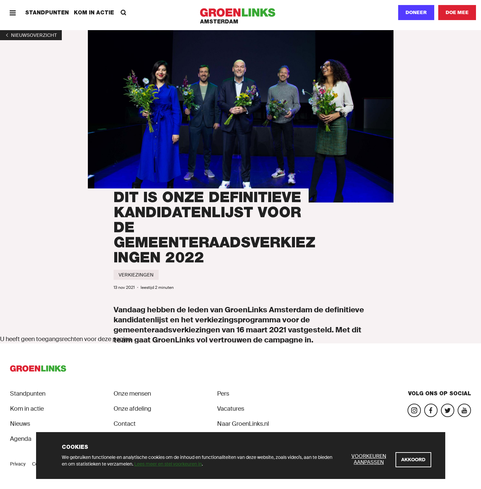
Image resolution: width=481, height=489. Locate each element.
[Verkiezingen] (136, 275)
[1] (31, 35)
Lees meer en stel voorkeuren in (168, 464)
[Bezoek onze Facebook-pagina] (431, 410)
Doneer (416, 12)
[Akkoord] (413, 459)
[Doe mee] (457, 12)
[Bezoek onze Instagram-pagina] (414, 410)
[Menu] (12, 12)
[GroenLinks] (240, 12)
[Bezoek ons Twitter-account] (447, 410)
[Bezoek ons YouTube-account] (464, 410)
